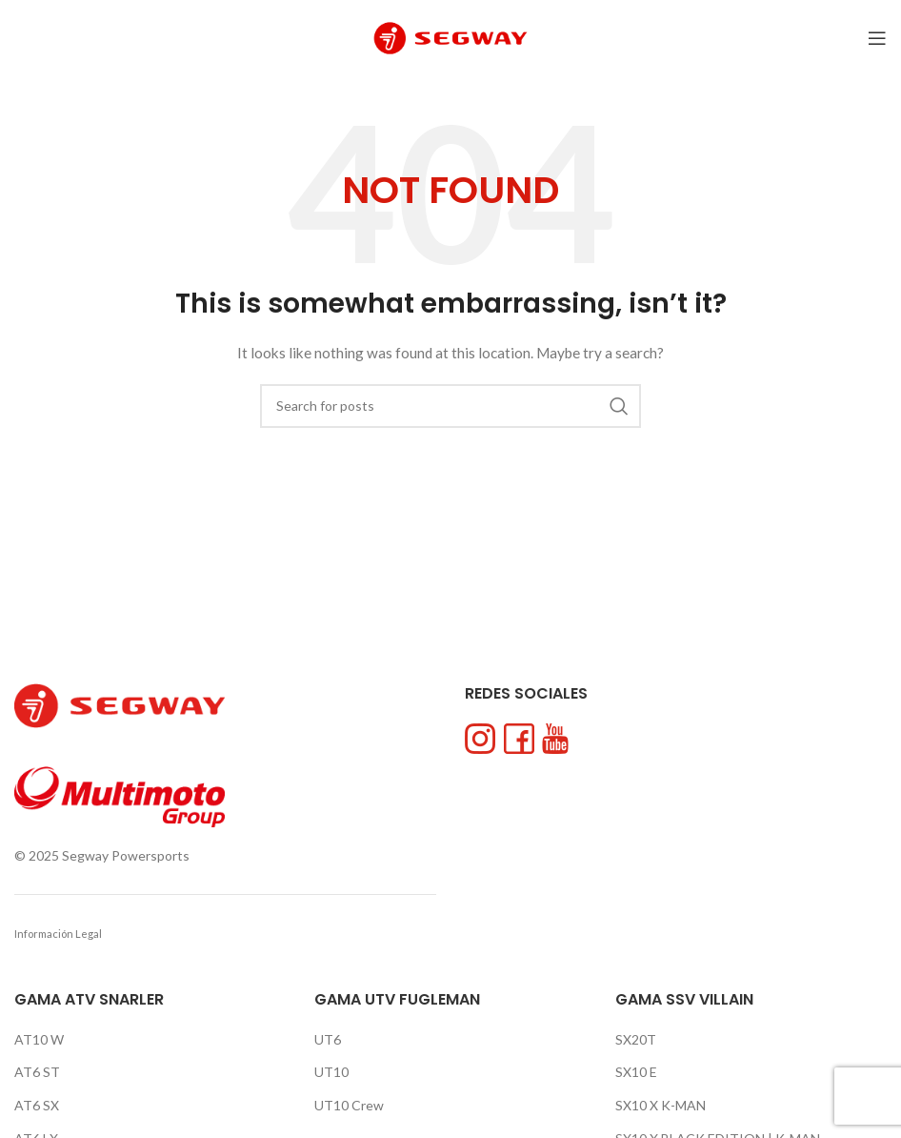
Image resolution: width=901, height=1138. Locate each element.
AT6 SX (36, 1105)
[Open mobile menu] (877, 38)
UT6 (327, 1039)
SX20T (635, 1039)
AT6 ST (37, 1072)
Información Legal (58, 933)
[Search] (450, 406)
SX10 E (636, 1072)
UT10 (331, 1072)
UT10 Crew (349, 1105)
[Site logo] (450, 37)
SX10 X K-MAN (660, 1105)
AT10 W (39, 1039)
